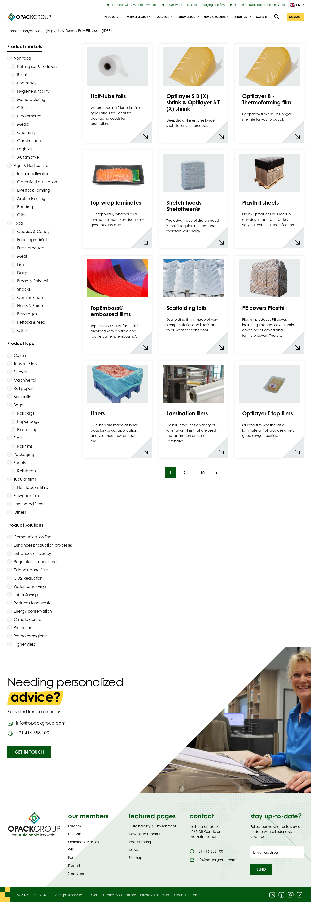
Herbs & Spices (30, 305)
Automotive (28, 157)
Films (18, 437)
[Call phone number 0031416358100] (28, 733)
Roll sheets (26, 470)
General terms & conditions (113, 895)
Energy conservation (33, 611)
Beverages (27, 314)
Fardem (74, 826)
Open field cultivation (37, 182)
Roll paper (23, 388)
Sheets (20, 462)
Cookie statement (189, 895)
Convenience (30, 297)
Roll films (24, 446)
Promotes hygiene (30, 635)
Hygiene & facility (33, 91)
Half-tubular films (32, 487)
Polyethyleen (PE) (37, 30)
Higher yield (24, 644)
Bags (18, 404)
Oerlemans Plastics (83, 842)
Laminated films (28, 503)
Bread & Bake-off (32, 281)
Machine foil (25, 380)
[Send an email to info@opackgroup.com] (36, 723)
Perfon (73, 857)
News (133, 849)
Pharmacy (27, 83)
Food (18, 223)
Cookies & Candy (33, 231)
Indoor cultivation (33, 173)
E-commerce (29, 116)
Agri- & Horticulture (31, 165)
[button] (295, 17)
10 (202, 472)
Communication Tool (33, 536)
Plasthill (74, 865)
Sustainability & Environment (152, 826)
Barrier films (24, 396)
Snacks (23, 289)
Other (22, 107)
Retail (22, 74)
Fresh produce (30, 248)
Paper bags (28, 421)
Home (12, 30)
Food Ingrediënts (32, 239)
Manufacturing (31, 99)
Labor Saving (26, 594)
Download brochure (146, 834)
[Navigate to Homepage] (34, 824)
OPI (71, 849)
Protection (23, 627)
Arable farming (31, 198)
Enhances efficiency (32, 553)
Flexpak (74, 834)
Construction (29, 140)
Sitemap (136, 857)
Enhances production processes (43, 545)
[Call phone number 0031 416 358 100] (206, 851)
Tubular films (25, 479)
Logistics (24, 149)
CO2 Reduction (28, 578)
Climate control (28, 619)
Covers (20, 355)
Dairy (22, 272)
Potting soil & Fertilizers (37, 66)
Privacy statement (155, 895)
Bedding (25, 206)
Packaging (24, 454)
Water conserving (30, 586)
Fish (20, 264)
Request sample (142, 842)
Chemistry (26, 132)
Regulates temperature (35, 561)
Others (20, 512)
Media (23, 124)
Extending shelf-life (31, 569)
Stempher (76, 873)
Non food (22, 58)
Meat (22, 256)
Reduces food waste (33, 602)
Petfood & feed (31, 322)
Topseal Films (25, 363)
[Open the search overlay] (277, 17)
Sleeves (20, 371)
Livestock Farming (33, 190)
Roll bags (25, 413)
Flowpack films (27, 495)
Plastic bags (28, 429)
